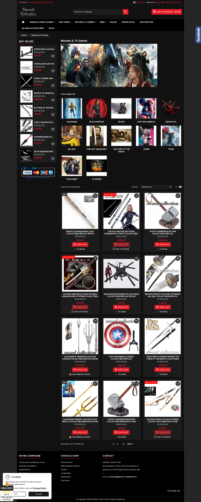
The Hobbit (72, 179)
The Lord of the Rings (121, 150)
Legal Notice (24, 469)
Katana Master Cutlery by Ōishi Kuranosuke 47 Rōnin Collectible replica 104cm (80, 296)
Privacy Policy (39, 488)
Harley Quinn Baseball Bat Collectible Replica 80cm (80, 232)
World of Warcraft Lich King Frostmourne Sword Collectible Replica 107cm (44, 93)
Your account (70, 455)
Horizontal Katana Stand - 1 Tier (44, 49)
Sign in (158, 2)
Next (130, 444)
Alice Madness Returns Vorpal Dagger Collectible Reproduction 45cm (44, 151)
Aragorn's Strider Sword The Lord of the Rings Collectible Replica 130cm (162, 358)
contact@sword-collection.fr (40, 2)
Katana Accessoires (33, 28)
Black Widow (96, 121)
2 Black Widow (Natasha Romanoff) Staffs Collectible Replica (121, 233)
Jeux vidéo (64, 22)
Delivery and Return (28, 466)
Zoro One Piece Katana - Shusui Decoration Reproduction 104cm (44, 122)
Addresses (66, 476)
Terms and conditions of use (32, 462)
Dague (113, 22)
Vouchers (65, 480)
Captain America (146, 121)
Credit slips (66, 473)
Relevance (157, 187)
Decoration (146, 22)
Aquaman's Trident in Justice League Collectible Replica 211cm (80, 357)
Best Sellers (26, 41)
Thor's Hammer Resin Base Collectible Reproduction (121, 420)
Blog (52, 28)
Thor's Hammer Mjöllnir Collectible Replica (162, 232)
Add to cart (80, 244)
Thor (171, 149)
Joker (146, 149)
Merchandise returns (70, 466)
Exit (15, 494)
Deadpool (171, 121)
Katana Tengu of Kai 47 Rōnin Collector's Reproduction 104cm (162, 421)
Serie (102, 22)
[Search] (100, 12)
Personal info (67, 462)
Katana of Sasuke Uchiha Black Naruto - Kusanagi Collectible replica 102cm (44, 108)
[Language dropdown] (139, 2)
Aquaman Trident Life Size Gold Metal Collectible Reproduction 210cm (80, 421)
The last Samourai (97, 149)
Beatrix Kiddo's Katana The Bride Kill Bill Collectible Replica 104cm (162, 296)
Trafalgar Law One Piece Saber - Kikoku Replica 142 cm (44, 64)
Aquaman (72, 121)
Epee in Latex (128, 22)
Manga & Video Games (41, 22)
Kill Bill (72, 149)
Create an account (173, 2)
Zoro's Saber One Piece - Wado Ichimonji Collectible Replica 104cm (44, 78)
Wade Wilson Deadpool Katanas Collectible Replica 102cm (121, 295)
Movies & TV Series (84, 22)
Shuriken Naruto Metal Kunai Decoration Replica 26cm (44, 137)
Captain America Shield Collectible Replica (121, 357)
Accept (38, 494)
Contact (108, 455)
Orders (64, 469)
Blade (121, 121)
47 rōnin (96, 179)
